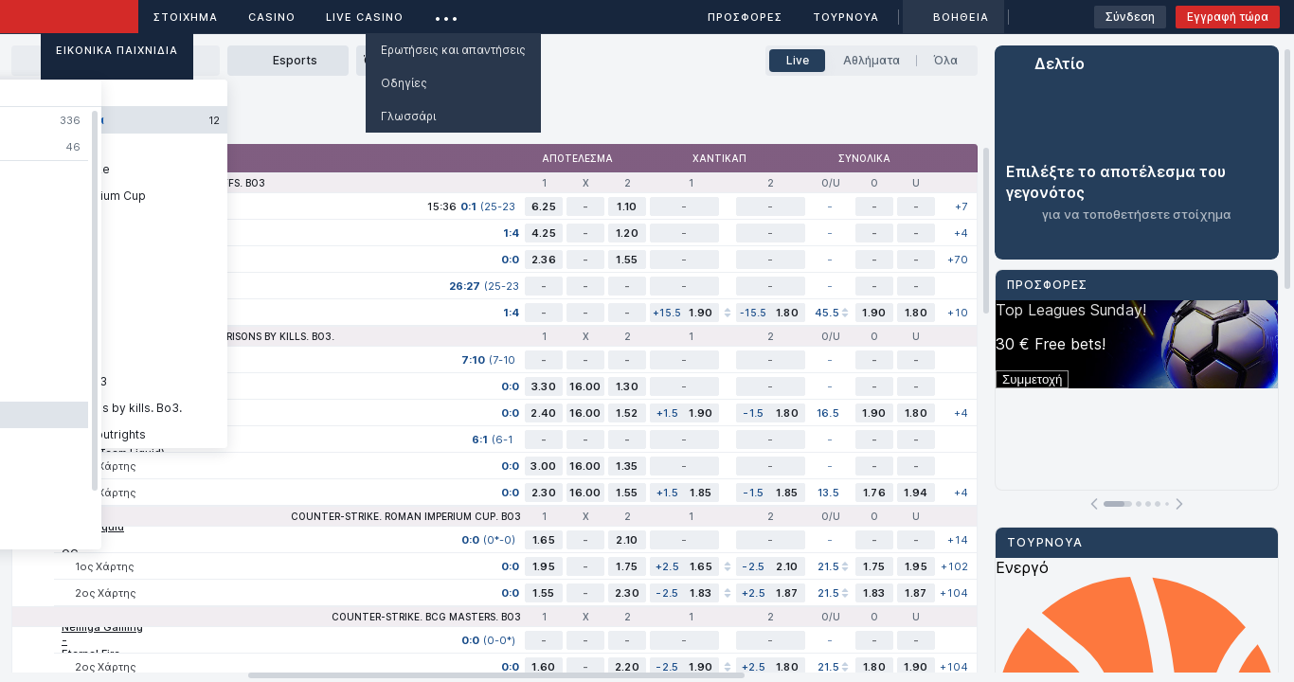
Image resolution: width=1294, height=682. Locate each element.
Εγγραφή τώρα (1227, 16)
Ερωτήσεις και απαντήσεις (453, 50)
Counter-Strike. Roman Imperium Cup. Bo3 (406, 516)
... (446, 13)
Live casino (365, 17)
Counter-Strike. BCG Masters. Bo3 (426, 616)
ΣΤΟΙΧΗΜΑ (185, 17)
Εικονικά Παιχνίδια (117, 50)
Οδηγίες (404, 83)
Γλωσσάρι (408, 116)
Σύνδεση (1130, 16)
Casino (272, 17)
